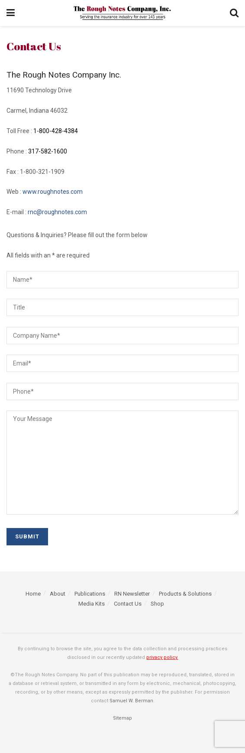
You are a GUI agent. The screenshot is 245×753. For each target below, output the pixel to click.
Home (33, 593)
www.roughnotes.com (53, 191)
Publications (89, 593)
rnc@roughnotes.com (57, 212)
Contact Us (128, 603)
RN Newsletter (132, 593)
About (57, 593)
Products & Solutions (185, 593)
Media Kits (91, 603)
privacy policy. (162, 657)
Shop (157, 603)
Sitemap (122, 718)
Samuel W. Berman (131, 701)
